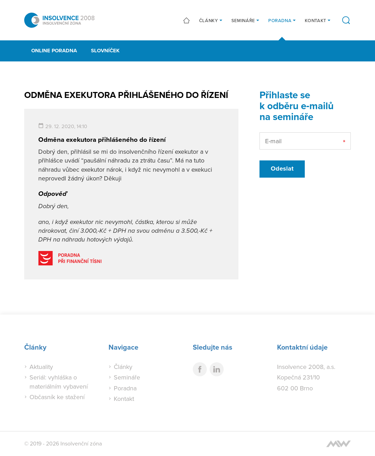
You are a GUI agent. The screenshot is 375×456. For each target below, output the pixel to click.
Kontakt (315, 20)
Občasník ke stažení (57, 396)
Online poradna (54, 50)
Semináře (243, 20)
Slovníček (105, 50)
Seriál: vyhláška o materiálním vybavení (58, 381)
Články (208, 20)
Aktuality (41, 366)
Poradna (280, 20)
